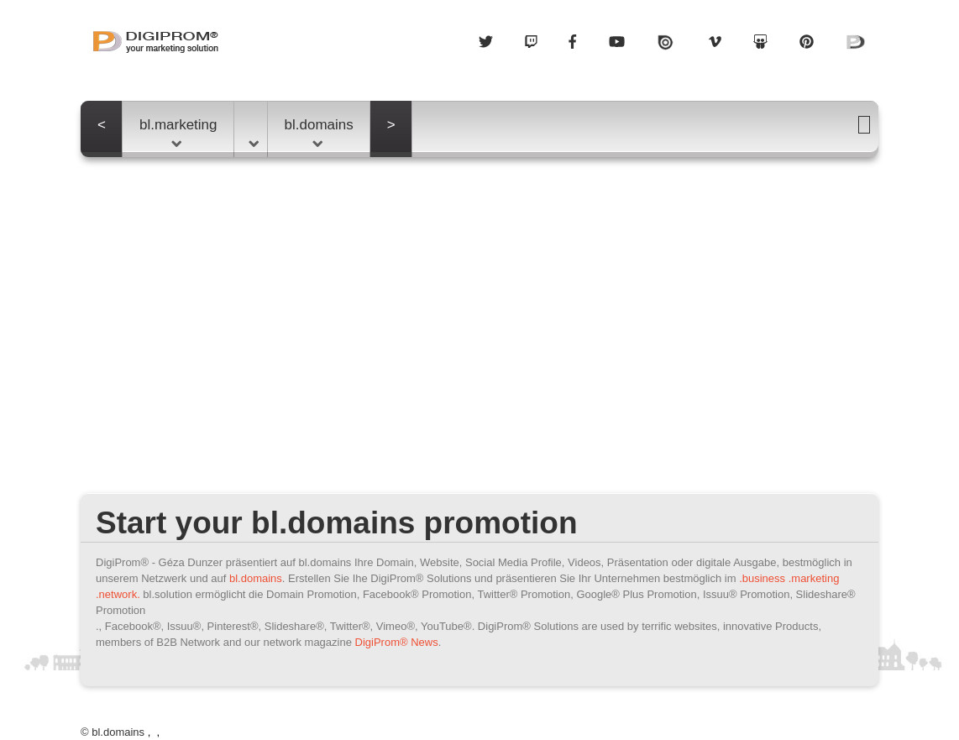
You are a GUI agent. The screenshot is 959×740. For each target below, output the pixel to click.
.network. (118, 594)
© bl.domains (112, 732)
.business (762, 578)
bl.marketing (178, 132)
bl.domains (319, 132)
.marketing (814, 578)
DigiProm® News (396, 642)
